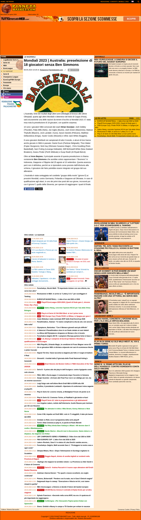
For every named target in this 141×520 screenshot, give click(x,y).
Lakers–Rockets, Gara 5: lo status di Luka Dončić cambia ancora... (62, 442)
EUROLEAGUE (100, 291)
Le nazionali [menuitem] (7, 71)
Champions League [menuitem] (9, 77)
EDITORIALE (100, 57)
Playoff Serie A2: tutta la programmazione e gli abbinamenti (62, 400)
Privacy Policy (135, 509)
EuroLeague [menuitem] (7, 68)
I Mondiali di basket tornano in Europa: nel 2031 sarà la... (78, 261)
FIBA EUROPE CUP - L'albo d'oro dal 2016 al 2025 (56, 440)
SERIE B (98, 361)
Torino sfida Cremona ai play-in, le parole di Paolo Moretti (59, 423)
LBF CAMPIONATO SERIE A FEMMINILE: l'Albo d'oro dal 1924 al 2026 (63, 437)
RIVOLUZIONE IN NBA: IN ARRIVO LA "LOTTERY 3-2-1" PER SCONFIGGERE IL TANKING (116, 224)
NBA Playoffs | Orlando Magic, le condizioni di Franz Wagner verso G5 (64, 344)
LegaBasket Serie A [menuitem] (9, 60)
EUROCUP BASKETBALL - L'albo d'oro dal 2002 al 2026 (58, 299)
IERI (137, 118)
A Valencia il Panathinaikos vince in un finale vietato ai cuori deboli (63, 330)
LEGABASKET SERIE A (104, 316)
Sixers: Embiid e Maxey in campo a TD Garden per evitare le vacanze (63, 506)
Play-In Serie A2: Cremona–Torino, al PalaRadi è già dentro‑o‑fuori (62, 397)
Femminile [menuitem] (6, 82)
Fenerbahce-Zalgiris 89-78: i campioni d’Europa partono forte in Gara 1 (64, 336)
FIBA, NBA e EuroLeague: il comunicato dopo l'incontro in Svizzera (63, 375)
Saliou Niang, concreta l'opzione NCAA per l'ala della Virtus (118, 129)
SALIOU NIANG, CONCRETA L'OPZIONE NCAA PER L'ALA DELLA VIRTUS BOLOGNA (115, 320)
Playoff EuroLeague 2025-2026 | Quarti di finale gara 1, (117, 123)
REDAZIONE (70, 513)
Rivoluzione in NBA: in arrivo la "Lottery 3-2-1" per (115, 132)
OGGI (131, 118)
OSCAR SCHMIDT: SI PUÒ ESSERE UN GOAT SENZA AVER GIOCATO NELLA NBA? (115, 272)
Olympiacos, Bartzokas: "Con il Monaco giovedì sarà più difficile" (62, 327)
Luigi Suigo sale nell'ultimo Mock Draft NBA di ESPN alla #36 (60, 383)
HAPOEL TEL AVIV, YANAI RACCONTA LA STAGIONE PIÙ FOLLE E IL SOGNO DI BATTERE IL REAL (116, 248)
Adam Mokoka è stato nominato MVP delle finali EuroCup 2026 (61, 319)
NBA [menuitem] (4, 66)
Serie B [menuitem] (5, 74)
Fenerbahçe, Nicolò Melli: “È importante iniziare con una (117, 136)
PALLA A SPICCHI (102, 268)
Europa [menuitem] (5, 85)
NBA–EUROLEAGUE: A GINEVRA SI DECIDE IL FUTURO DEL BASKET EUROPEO (115, 61)
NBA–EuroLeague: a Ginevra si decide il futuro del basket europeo (62, 487)
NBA (96, 220)
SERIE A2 (98, 339)
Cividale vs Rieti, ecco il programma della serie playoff (58, 420)
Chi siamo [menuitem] (6, 88)
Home (3, 57)
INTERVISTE (99, 243)
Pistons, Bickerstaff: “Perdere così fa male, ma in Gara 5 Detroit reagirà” (65, 479)
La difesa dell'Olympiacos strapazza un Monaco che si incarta (61, 333)
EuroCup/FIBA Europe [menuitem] (10, 80)
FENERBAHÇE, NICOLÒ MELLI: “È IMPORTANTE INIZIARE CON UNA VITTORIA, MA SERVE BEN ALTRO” (117, 296)
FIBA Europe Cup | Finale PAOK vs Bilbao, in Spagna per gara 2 (64, 316)
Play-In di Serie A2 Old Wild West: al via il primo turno (60, 313)
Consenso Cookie (123, 509)
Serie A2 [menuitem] (5, 63)
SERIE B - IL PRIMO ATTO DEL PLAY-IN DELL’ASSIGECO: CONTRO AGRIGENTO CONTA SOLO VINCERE (116, 366)
